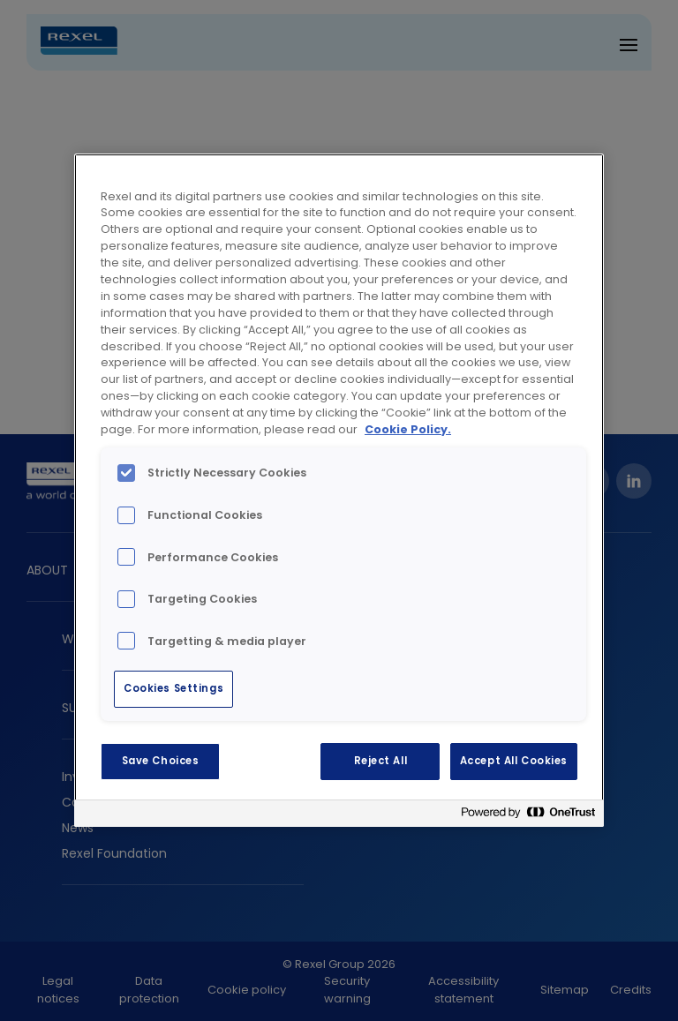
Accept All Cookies (514, 761)
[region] (339, 490)
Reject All (381, 761)
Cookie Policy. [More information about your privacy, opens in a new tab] (408, 429)
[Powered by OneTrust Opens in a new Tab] (528, 816)
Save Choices (161, 761)
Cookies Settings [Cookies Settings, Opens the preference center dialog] (173, 688)
